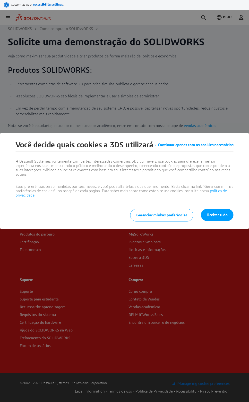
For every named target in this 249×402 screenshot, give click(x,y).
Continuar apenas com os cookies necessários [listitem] (195, 145)
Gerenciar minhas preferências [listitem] (161, 215)
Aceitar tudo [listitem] (217, 215)
